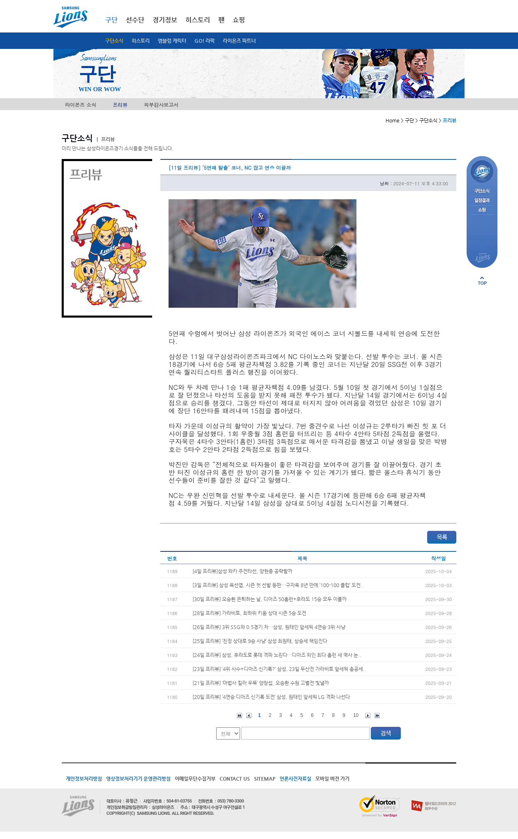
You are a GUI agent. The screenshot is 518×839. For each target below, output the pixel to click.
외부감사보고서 (161, 104)
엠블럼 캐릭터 (172, 41)
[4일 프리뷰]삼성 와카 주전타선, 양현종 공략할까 (242, 571)
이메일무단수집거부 (195, 778)
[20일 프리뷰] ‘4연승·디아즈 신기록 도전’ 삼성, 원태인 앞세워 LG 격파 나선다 (271, 697)
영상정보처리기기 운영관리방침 (138, 778)
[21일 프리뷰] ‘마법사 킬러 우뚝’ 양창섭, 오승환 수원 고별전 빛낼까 (260, 683)
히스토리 (141, 41)
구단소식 (114, 41)
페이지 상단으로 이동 (482, 281)
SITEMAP (264, 778)
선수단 (135, 20)
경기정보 (165, 20)
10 (355, 715)
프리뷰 (120, 104)
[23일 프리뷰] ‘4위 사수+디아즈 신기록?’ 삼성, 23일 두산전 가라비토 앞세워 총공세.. (279, 669)
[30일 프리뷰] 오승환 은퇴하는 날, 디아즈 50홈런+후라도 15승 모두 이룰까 (269, 599)
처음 (239, 715)
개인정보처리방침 (84, 778)
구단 (111, 20)
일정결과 (482, 200)
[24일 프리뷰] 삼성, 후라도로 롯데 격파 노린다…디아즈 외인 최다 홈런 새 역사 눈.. (276, 655)
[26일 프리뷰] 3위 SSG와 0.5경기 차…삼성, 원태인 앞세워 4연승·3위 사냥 (268, 627)
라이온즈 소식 (80, 104)
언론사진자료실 (295, 778)
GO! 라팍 (204, 41)
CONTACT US (235, 778)
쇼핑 (239, 20)
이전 (249, 715)
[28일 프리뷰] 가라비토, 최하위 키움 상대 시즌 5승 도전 (249, 613)
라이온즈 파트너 (239, 41)
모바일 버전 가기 (332, 778)
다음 (367, 715)
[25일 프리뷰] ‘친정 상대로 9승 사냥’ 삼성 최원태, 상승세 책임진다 (259, 641)
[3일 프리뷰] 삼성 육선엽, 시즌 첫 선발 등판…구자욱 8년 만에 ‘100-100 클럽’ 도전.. (278, 585)
